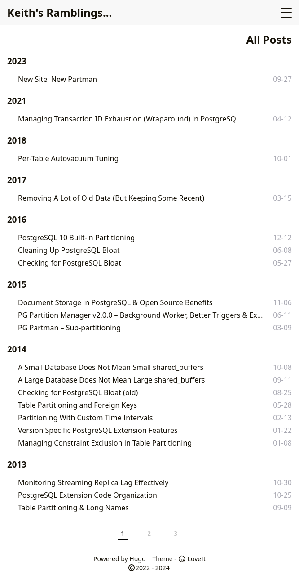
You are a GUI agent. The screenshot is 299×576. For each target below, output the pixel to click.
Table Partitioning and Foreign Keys (77, 405)
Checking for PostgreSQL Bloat (69, 263)
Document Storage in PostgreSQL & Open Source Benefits (115, 302)
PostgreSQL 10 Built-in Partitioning (76, 238)
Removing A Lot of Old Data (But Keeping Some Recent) (111, 198)
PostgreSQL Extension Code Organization (87, 495)
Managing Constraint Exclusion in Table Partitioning (105, 443)
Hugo (137, 558)
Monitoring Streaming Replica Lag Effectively (93, 482)
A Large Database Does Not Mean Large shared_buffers (111, 380)
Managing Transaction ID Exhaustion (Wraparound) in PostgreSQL (129, 119)
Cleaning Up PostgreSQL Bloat (69, 250)
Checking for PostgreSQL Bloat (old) (78, 392)
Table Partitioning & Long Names (73, 508)
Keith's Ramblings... (59, 12)
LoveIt (192, 558)
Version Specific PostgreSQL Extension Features (98, 430)
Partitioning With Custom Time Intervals (85, 418)
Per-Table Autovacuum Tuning (68, 158)
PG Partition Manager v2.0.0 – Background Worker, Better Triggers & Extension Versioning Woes (141, 315)
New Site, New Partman (57, 79)
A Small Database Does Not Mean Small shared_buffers (110, 367)
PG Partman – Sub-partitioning (69, 328)
